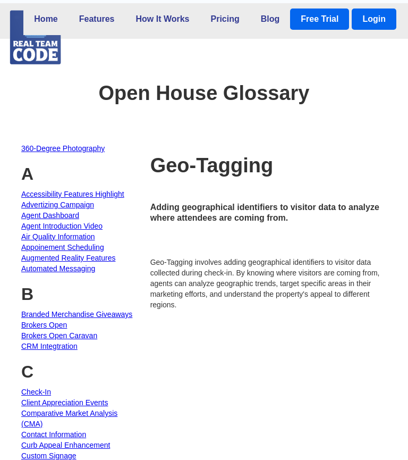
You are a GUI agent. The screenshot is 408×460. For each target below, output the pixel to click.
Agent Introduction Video (62, 226)
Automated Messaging (58, 268)
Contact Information (53, 434)
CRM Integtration (49, 346)
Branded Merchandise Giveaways (76, 314)
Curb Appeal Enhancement (65, 445)
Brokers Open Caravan (59, 335)
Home (45, 18)
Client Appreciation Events (64, 402)
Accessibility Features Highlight (72, 194)
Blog (270, 18)
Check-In (36, 392)
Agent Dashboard (50, 215)
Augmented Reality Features (68, 258)
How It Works (162, 18)
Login (374, 18)
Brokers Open (44, 325)
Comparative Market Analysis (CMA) (69, 418)
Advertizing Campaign (57, 204)
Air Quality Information (58, 236)
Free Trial (319, 18)
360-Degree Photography (63, 148)
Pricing (225, 18)
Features (97, 18)
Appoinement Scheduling (62, 247)
